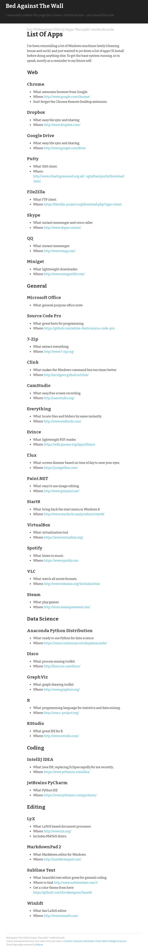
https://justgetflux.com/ (61, 468)
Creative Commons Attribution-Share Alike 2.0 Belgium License (95, 941)
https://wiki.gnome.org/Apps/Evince (69, 444)
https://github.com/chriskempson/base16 (62, 892)
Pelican (39, 944)
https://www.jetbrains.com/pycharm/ (70, 795)
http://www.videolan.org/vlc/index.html (72, 584)
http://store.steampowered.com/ (67, 607)
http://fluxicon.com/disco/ (62, 666)
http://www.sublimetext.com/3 (76, 883)
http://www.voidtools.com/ (62, 421)
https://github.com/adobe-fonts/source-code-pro (79, 328)
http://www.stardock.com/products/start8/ (74, 514)
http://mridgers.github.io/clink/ (66, 375)
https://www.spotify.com (61, 560)
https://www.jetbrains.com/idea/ (67, 772)
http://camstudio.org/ (59, 398)
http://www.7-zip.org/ (59, 351)
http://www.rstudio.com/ (61, 736)
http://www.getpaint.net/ (61, 491)
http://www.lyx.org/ (57, 831)
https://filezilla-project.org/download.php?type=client (83, 204)
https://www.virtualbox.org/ (63, 537)
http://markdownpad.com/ (62, 859)
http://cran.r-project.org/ (61, 713)
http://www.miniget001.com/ (64, 274)
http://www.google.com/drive (65, 148)
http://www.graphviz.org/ (62, 689)
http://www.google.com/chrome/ (67, 97)
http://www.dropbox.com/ (62, 125)
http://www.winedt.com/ (61, 916)
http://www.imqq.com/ (60, 251)
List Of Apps (45, 34)
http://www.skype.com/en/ (62, 228)
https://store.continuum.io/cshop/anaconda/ (75, 643)
